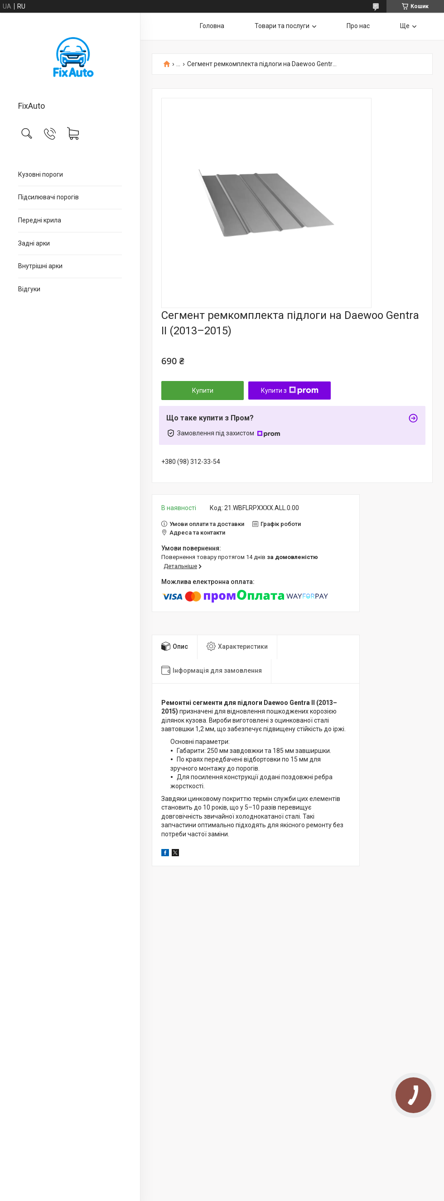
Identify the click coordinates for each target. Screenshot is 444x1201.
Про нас (358, 25)
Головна (212, 25)
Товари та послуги (282, 25)
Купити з (290, 390)
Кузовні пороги (40, 174)
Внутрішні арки (40, 266)
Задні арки (34, 243)
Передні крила (39, 220)
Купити (202, 390)
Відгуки (29, 289)
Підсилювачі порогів (48, 197)
